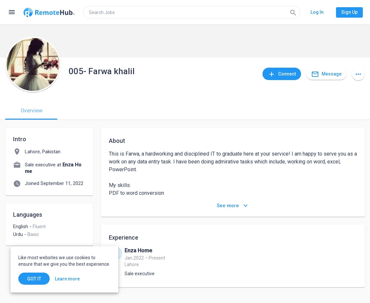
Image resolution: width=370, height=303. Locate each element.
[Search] (293, 12)
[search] (191, 12)
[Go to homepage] (49, 12)
